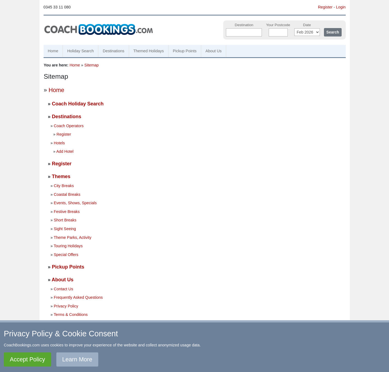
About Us (214, 51)
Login (340, 7)
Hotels (59, 143)
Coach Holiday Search (78, 103)
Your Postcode (278, 25)
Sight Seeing (65, 229)
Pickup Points (185, 51)
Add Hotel (64, 151)
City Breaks (64, 186)
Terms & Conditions (71, 314)
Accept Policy (27, 359)
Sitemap (91, 65)
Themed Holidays (148, 51)
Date (307, 25)
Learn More (77, 359)
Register (325, 7)
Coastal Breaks (67, 194)
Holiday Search (80, 51)
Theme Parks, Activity (72, 237)
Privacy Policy (66, 306)
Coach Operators (69, 126)
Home (53, 51)
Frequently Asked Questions (78, 297)
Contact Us (63, 289)
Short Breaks (65, 220)
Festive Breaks (67, 211)
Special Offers (66, 254)
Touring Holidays (68, 246)
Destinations (113, 51)
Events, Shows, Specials (75, 203)
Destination (244, 25)
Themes (61, 176)
